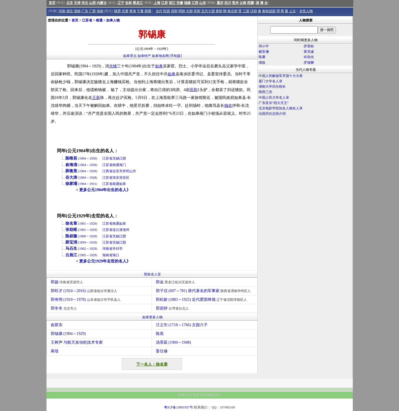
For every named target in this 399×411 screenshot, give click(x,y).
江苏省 (87, 20)
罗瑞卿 (309, 63)
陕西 (117, 11)
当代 (159, 11)
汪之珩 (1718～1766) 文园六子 (182, 325)
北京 (69, 3)
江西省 (107, 171)
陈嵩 (160, 334)
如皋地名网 (160, 56)
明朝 (181, 11)
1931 (92, 184)
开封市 (117, 249)
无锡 (115, 158)
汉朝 (253, 11)
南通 (99, 20)
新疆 (148, 11)
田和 (194, 90)
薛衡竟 (71, 171)
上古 (292, 11)
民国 (166, 11)
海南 (100, 11)
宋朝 (197, 11)
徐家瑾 (71, 184)
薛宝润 (71, 242)
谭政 (262, 63)
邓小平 (264, 46)
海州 (126, 230)
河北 (84, 3)
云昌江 (71, 255)
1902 (82, 249)
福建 (187, 3)
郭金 (176, 282)
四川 (227, 3)
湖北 (69, 11)
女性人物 (306, 11)
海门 (122, 165)
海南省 (107, 255)
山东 (202, 3)
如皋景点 (130, 56)
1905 (82, 255)
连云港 (117, 230)
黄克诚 (309, 52)
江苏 (164, 3)
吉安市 (117, 171)
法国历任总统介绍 (272, 114)
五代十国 (208, 11)
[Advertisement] (305, 165)
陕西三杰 (265, 92)
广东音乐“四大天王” (274, 103)
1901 (82, 224)
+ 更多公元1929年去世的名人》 (103, 261)
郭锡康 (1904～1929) (68, 334)
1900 (82, 236)
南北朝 (232, 11)
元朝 (189, 11)
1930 (92, 158)
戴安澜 (264, 52)
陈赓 (262, 57)
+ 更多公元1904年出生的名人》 (103, 190)
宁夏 (140, 11)
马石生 (71, 248)
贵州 (235, 3)
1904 (82, 158)
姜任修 (162, 351)
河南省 (107, 249)
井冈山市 (129, 171)
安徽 (179, 3)
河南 (62, 11)
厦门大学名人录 (270, 81)
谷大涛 (71, 177)
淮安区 (124, 178)
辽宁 (121, 3)
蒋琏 (55, 351)
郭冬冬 (65, 308)
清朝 (174, 11)
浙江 (172, 3)
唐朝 (219, 11)
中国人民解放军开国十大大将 (281, 76)
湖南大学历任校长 (272, 87)
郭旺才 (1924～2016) (85, 291)
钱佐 (228, 105)
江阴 (122, 158)
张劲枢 (71, 229)
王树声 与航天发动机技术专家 (77, 342)
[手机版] (176, 56)
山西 (92, 3)
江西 (195, 3)
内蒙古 (102, 3)
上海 (157, 3)
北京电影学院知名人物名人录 (281, 108)
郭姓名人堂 (152, 274)
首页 (52, 3)
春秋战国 (269, 11)
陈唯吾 (71, 158)
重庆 (220, 3)
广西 (92, 11)
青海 (132, 11)
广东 (84, 11)
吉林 (128, 3)
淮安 (115, 178)
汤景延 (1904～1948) (173, 342)
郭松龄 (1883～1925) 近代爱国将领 (202, 299)
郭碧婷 (173, 308)
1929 (92, 224)
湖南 (77, 11)
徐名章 (71, 223)
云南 (243, 3)
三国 (246, 11)
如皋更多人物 (152, 317)
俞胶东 (57, 325)
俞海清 (71, 165)
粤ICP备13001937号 (178, 407)
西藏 (250, 3)
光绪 (113, 66)
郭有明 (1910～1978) (86, 299)
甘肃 (125, 11)
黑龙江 (138, 3)
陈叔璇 (71, 236)
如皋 (159, 66)
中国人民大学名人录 (274, 98)
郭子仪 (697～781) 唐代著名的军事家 (204, 291)
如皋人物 (113, 20)
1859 (82, 242)
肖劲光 (309, 57)
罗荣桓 (309, 46)
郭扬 (68, 282)
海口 (115, 255)
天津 (77, 3)
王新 (96, 98)
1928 (92, 178)
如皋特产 (144, 56)
